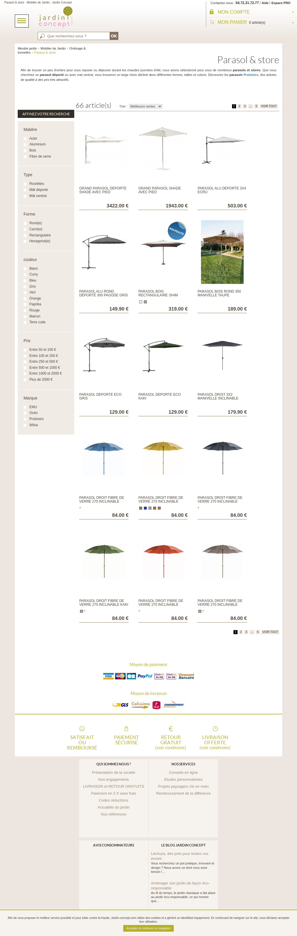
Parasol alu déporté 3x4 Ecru (222, 190)
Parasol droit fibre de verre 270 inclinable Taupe (220, 604)
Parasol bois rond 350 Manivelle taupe (219, 293)
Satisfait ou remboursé (82, 742)
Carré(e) (35, 229)
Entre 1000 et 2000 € (45, 373)
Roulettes (36, 184)
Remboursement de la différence (183, 793)
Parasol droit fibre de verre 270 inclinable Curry (160, 501)
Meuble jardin (27, 48)
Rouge (34, 310)
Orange (35, 298)
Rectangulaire (40, 235)
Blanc (33, 269)
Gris (32, 286)
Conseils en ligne (183, 772)
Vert (32, 292)
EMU (33, 407)
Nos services (183, 764)
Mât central (37, 196)
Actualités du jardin (114, 807)
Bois (32, 150)
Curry (33, 274)
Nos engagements (113, 779)
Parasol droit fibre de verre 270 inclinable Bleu (101, 501)
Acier (33, 138)
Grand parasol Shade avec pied (159, 190)
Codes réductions (113, 800)
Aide (265, 3)
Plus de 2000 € (40, 379)
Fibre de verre (40, 156)
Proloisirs (251, 74)
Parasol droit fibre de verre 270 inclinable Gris (220, 501)
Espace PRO (280, 3)
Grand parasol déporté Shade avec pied (102, 190)
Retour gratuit (171, 742)
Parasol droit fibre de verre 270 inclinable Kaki (103, 603)
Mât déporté (38, 190)
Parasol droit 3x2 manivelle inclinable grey (218, 398)
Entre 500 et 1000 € (44, 368)
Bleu (32, 280)
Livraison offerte (215, 742)
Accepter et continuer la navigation (148, 928)
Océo (33, 413)
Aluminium (37, 144)
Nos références (113, 814)
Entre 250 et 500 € (43, 362)
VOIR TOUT (269, 106)
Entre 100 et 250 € (43, 356)
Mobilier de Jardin (53, 48)
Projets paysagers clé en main (183, 786)
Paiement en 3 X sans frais (113, 793)
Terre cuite (37, 322)
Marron (34, 316)
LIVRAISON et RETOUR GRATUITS (113, 786)
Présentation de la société (113, 772)
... (250, 106)
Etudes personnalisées (183, 779)
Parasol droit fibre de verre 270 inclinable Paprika (160, 604)
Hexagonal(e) (39, 241)
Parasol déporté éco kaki (159, 396)
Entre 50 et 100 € (42, 350)
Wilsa (33, 425)
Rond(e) (35, 223)
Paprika (35, 304)
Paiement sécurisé (126, 740)
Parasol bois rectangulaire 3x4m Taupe (158, 295)
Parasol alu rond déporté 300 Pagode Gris (103, 293)
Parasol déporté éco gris (100, 396)
